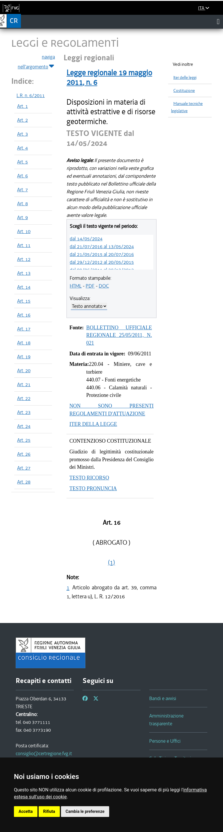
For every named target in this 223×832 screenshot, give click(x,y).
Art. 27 (23, 468)
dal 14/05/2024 (86, 238)
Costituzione (184, 90)
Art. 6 (22, 175)
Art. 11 (23, 245)
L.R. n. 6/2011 (31, 95)
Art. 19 (23, 356)
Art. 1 (22, 106)
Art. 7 (22, 189)
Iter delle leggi (185, 77)
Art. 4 (22, 148)
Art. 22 (23, 398)
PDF (90, 286)
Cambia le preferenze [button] (85, 811)
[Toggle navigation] (218, 21)
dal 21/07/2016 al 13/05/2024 (102, 246)
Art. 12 (23, 259)
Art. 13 (23, 273)
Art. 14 (23, 287)
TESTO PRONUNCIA (93, 488)
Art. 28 (23, 482)
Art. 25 (23, 440)
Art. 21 (23, 384)
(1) (111, 562)
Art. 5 (22, 162)
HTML (76, 286)
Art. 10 (23, 231)
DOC (104, 286)
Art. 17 (23, 329)
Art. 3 (22, 134)
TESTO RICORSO (89, 478)
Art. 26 (23, 454)
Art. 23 (23, 412)
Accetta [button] (26, 811)
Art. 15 (23, 301)
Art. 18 (23, 342)
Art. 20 (23, 370)
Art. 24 (23, 426)
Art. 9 (22, 217)
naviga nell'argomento (36, 62)
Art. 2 (22, 120)
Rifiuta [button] (49, 811)
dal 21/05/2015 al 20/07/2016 (102, 254)
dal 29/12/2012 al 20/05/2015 (102, 262)
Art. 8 (22, 203)
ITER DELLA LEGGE (93, 424)
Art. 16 (23, 315)
